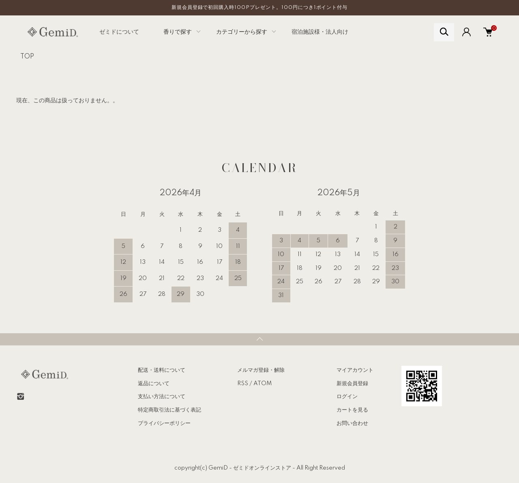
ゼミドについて (119, 32)
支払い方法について (161, 396)
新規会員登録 (352, 383)
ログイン (347, 396)
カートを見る (352, 410)
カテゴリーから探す (241, 32)
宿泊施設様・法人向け (320, 32)
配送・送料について (161, 370)
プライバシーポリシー (164, 423)
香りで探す (177, 32)
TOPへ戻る (259, 339)
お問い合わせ (352, 423)
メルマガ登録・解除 (261, 370)
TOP (27, 57)
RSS (242, 383)
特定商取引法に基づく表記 (169, 410)
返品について (153, 383)
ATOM (262, 383)
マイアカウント (355, 370)
